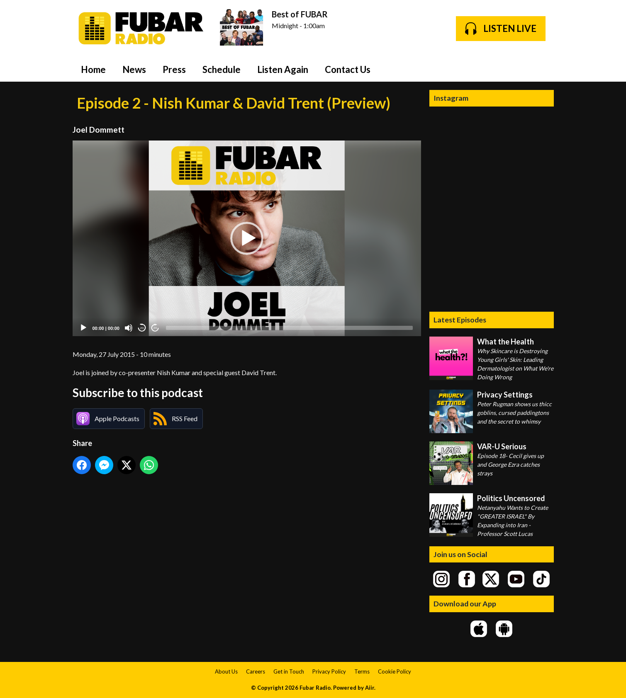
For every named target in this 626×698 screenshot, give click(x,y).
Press (174, 69)
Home (93, 69)
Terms (362, 671)
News (134, 69)
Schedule (221, 69)
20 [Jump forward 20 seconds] (155, 328)
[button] (246, 238)
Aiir (369, 687)
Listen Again (282, 69)
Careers (255, 671)
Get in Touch (288, 671)
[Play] (83, 328)
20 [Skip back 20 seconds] (142, 328)
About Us (226, 671)
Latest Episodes (460, 319)
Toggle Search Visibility (541, 69)
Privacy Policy (329, 671)
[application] (247, 239)
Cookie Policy (394, 671)
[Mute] (128, 328)
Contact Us (347, 69)
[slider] (289, 328)
